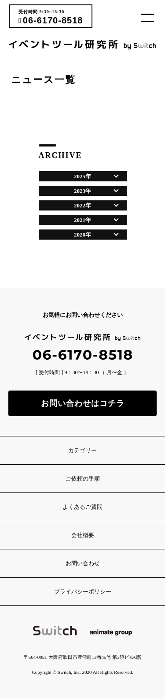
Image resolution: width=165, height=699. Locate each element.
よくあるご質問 (82, 507)
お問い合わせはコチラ (83, 403)
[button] (151, 17)
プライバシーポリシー (82, 591)
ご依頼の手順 (83, 478)
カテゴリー (82, 450)
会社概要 (82, 535)
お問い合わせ (83, 563)
